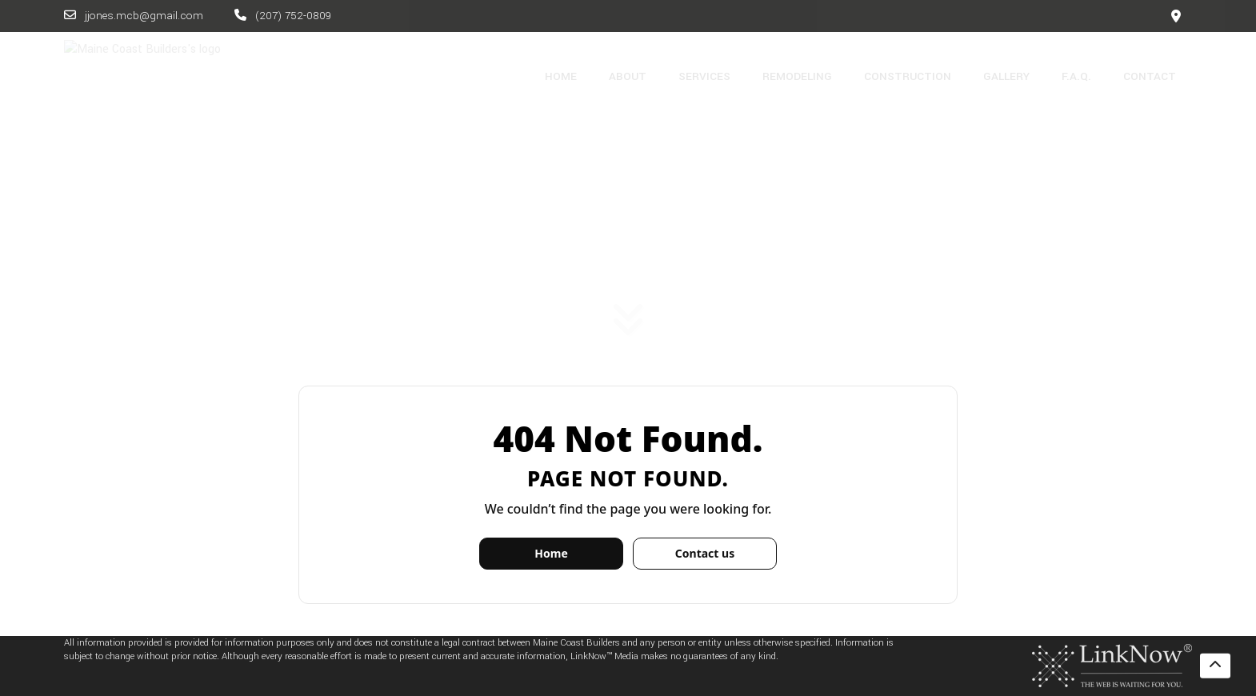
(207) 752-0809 (282, 15)
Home (550, 553)
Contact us (704, 553)
